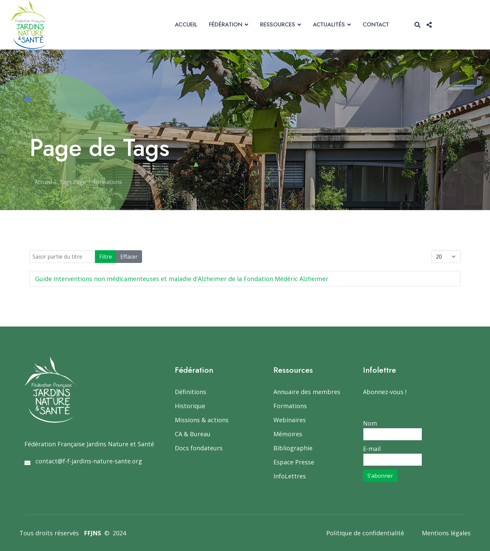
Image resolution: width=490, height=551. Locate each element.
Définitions (190, 392)
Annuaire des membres (306, 392)
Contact (376, 24)
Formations (290, 406)
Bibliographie (293, 448)
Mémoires (287, 434)
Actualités (329, 24)
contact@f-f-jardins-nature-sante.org (88, 461)
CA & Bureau (193, 434)
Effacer (129, 256)
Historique (190, 406)
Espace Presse (293, 462)
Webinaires (289, 420)
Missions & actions (202, 420)
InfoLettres (289, 476)
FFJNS (92, 533)
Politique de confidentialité (365, 533)
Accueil (186, 24)
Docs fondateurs (199, 448)
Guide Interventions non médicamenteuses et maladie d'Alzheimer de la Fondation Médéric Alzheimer (181, 279)
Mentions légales (446, 533)
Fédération (225, 24)
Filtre (105, 256)
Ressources (277, 24)
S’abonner (380, 475)
